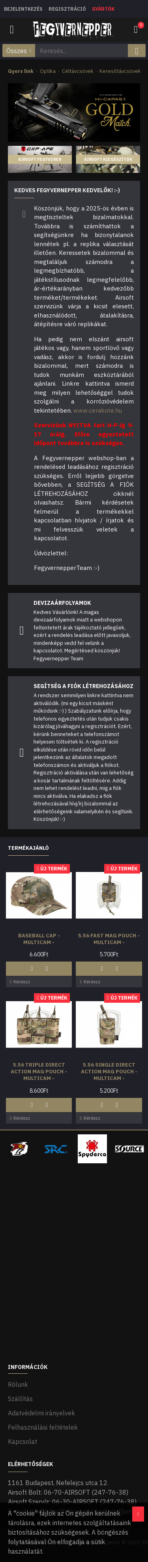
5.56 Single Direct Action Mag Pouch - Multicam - (109, 1072)
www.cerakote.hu (97, 410)
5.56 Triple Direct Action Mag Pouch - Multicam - (39, 1072)
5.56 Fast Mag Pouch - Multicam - (109, 939)
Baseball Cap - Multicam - (39, 939)
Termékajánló (28, 848)
